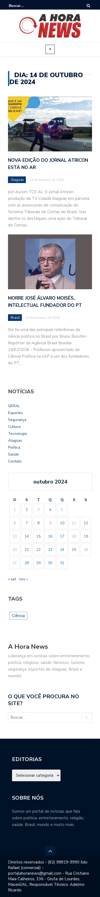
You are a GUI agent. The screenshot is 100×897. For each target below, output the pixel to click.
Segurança (17, 419)
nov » (23, 579)
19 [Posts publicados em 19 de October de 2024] (86, 536)
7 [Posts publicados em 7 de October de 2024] (27, 523)
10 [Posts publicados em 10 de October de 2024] (62, 523)
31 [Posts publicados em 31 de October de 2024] (62, 562)
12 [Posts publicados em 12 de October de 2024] (86, 523)
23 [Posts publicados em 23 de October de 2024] (50, 549)
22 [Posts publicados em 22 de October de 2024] (38, 549)
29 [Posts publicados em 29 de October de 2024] (38, 562)
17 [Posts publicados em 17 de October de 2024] (62, 536)
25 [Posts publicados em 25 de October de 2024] (74, 549)
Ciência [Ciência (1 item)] (18, 615)
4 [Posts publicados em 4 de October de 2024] (50, 509)
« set (12, 579)
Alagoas (17, 179)
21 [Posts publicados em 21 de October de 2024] (27, 549)
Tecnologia (17, 433)
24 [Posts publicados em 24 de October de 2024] (62, 549)
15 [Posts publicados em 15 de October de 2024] (38, 536)
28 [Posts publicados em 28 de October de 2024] (27, 562)
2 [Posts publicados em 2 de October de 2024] (27, 509)
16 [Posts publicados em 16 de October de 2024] (50, 536)
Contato (15, 461)
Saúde (13, 454)
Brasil (15, 317)
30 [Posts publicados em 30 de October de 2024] (50, 562)
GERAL (14, 405)
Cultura (14, 426)
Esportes (15, 412)
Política (14, 447)
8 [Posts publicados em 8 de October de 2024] (38, 523)
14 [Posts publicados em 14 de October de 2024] (27, 536)
